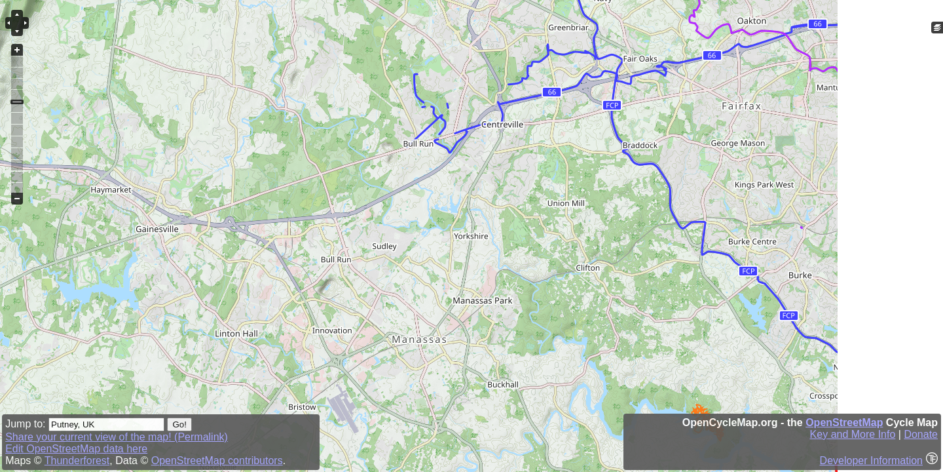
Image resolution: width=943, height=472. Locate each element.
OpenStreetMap (844, 422)
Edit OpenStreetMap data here (76, 448)
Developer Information (871, 460)
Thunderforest (77, 460)
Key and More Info (853, 434)
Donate (921, 434)
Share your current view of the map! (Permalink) (116, 436)
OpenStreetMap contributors (217, 460)
